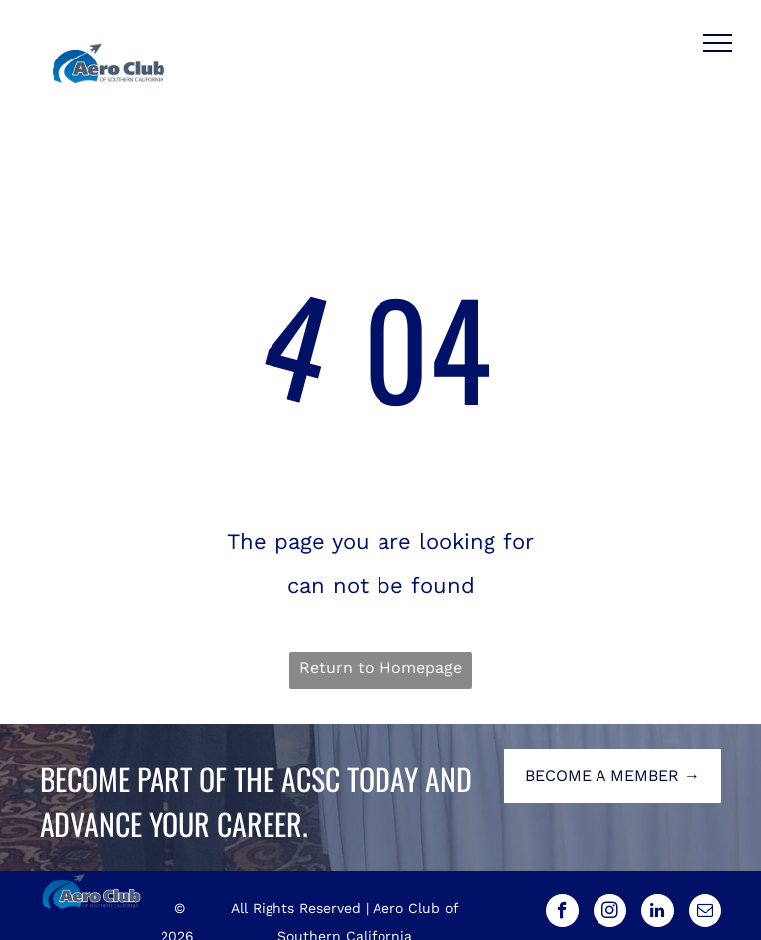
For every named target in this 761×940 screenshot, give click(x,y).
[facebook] (562, 913)
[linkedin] (657, 913)
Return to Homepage (380, 667)
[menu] (717, 42)
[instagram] (610, 913)
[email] (705, 913)
